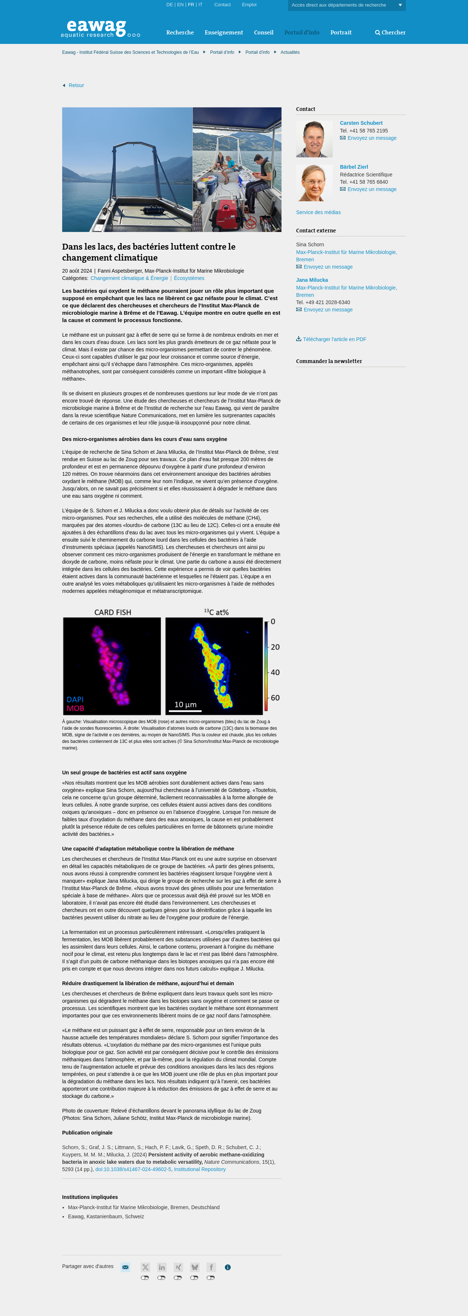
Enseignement (224, 32)
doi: (133, 1169)
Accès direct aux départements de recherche (347, 5)
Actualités (289, 52)
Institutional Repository (200, 1169)
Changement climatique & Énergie (129, 278)
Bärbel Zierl (354, 166)
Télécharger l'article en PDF (331, 339)
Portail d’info (302, 32)
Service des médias (318, 212)
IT (201, 4)
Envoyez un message (372, 138)
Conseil (263, 32)
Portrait (341, 32)
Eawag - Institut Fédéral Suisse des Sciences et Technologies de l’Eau (130, 52)
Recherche (180, 32)
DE (169, 4)
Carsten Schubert (361, 123)
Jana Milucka (312, 280)
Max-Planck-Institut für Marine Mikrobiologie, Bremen (346, 255)
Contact (222, 4)
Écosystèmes (189, 278)
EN (180, 4)
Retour (76, 85)
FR (191, 4)
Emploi (249, 4)
